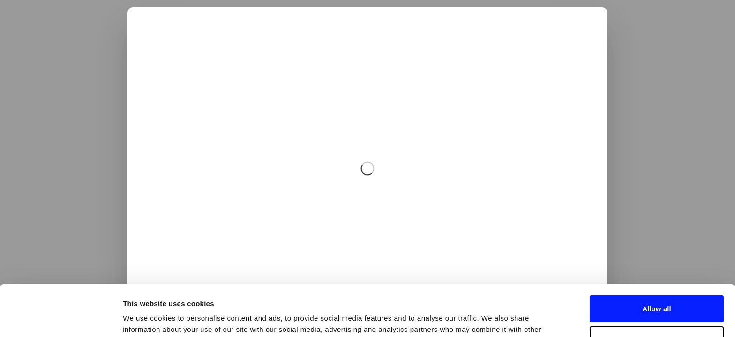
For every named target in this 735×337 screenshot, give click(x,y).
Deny (656, 291)
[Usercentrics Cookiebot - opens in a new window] (61, 319)
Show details (144, 318)
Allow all (656, 261)
